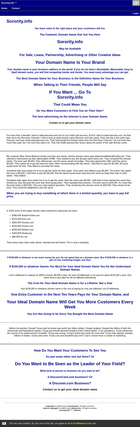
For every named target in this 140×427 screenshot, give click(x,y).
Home (4, 8)
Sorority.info (73, 406)
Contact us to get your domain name (70, 122)
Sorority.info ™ (9, 3)
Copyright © (50, 406)
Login (136, 13)
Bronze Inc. (77, 408)
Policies (80, 423)
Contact (16, 8)
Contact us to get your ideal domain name (70, 389)
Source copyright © (51, 408)
